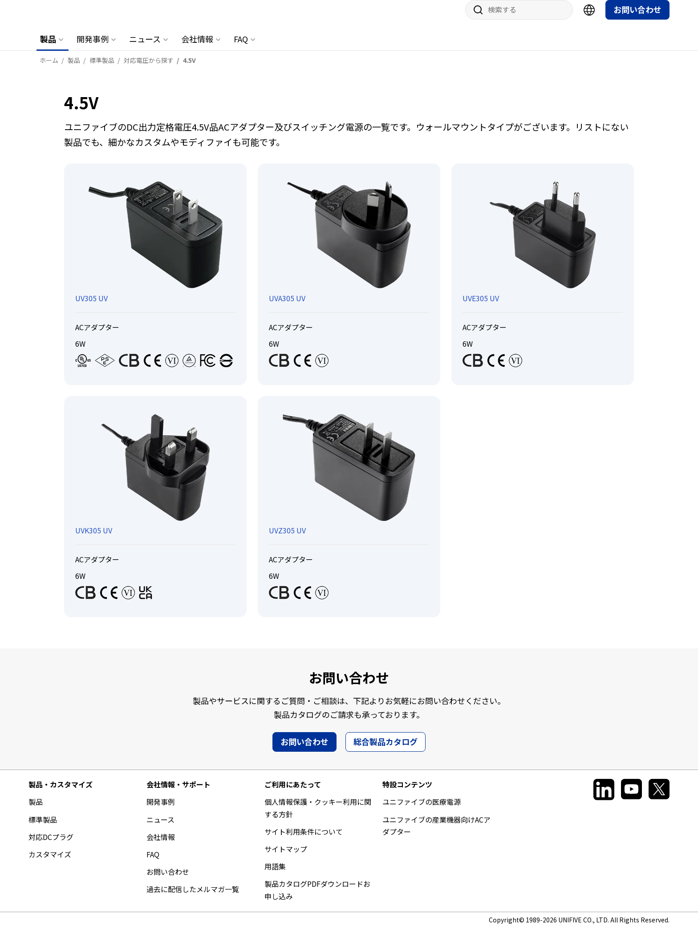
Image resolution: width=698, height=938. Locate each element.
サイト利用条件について (303, 840)
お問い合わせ (637, 18)
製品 (48, 47)
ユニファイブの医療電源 (421, 810)
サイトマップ (285, 857)
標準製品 (42, 828)
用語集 (275, 875)
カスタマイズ (49, 863)
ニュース (145, 47)
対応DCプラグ (50, 845)
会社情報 (197, 47)
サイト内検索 (475, 19)
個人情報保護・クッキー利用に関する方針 (317, 816)
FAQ (241, 47)
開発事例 (93, 47)
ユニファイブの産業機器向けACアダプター (436, 834)
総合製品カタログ (385, 750)
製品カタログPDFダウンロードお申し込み (317, 898)
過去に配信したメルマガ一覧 (192, 898)
